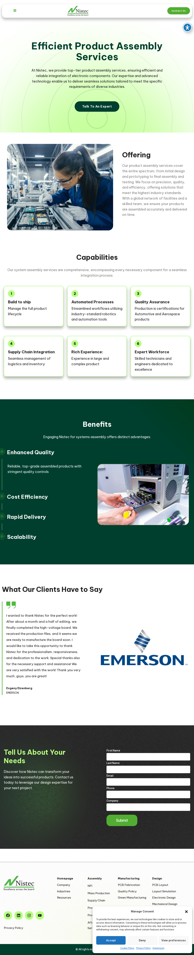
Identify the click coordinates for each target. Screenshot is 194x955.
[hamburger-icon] (15, 11)
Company (112, 813)
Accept (111, 940)
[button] (186, 912)
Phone (110, 800)
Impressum (158, 948)
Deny (142, 940)
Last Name (113, 775)
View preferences (173, 940)
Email (109, 788)
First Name (113, 763)
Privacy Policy (143, 948)
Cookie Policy (127, 948)
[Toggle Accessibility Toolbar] (187, 20)
